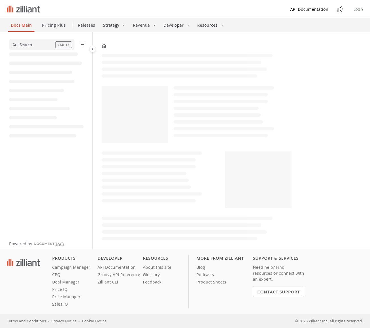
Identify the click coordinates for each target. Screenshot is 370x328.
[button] (42, 44)
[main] (197, 140)
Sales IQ (60, 304)
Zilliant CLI (107, 282)
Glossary (151, 274)
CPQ (56, 274)
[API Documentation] (309, 9)
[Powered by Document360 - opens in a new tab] (36, 243)
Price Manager (66, 296)
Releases (86, 25)
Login (358, 9)
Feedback (152, 282)
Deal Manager (66, 282)
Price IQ (60, 289)
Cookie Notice (94, 321)
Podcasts (205, 274)
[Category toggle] (92, 49)
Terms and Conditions (26, 321)
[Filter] (82, 44)
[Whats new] (339, 9)
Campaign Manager (71, 267)
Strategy (111, 25)
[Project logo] (23, 9)
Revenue (141, 25)
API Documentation (116, 267)
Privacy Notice (63, 321)
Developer (173, 25)
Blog (200, 267)
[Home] (104, 46)
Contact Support (278, 292)
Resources (207, 25)
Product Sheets (211, 282)
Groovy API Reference (118, 274)
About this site (157, 267)
